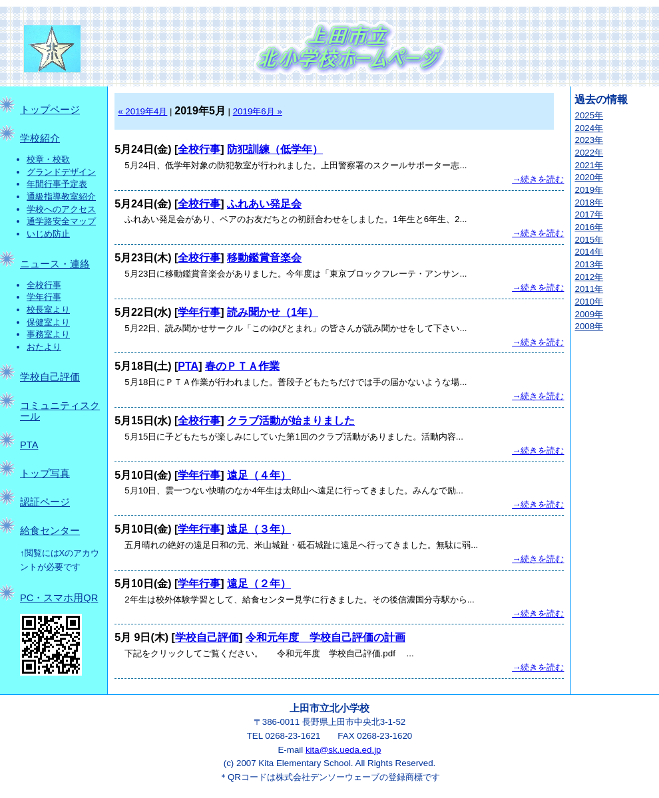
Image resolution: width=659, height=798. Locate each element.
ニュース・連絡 (55, 264)
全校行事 (44, 285)
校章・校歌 (48, 159)
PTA (29, 445)
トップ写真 (45, 473)
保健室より (48, 322)
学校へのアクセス (61, 209)
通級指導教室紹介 (61, 196)
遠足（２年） (259, 583)
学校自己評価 (50, 377)
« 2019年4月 (142, 111)
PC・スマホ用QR (59, 598)
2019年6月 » (257, 111)
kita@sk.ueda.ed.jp (343, 750)
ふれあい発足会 (264, 203)
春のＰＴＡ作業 (242, 366)
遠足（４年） (259, 475)
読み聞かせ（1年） (272, 312)
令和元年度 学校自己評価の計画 (325, 637)
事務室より (48, 334)
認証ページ (45, 502)
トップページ (50, 109)
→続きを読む (538, 179)
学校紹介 (40, 138)
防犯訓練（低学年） (275, 149)
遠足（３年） (259, 529)
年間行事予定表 (57, 184)
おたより (44, 347)
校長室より (48, 310)
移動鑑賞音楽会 (264, 257)
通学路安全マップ (61, 221)
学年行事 (44, 297)
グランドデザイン (61, 172)
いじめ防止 (48, 234)
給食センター (50, 530)
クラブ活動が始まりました (291, 420)
